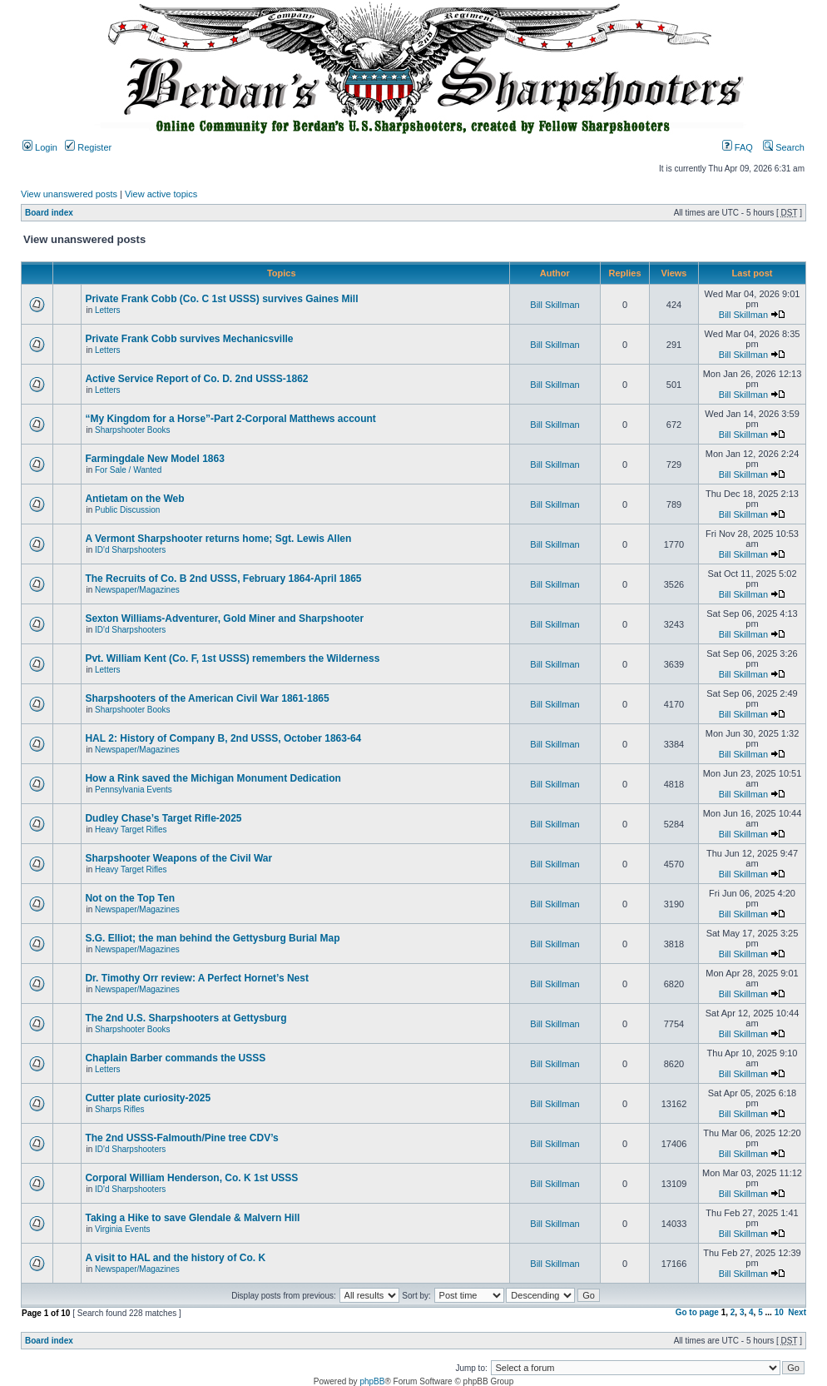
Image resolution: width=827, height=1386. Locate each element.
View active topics (161, 194)
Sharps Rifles (119, 1109)
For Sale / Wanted (128, 469)
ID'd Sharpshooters (130, 549)
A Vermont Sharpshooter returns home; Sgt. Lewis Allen (218, 538)
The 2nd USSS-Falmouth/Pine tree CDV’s (181, 1138)
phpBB (371, 1381)
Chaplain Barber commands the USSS (175, 1058)
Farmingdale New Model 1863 (154, 458)
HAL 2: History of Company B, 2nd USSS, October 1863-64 (223, 738)
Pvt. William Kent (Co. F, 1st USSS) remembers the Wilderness (232, 658)
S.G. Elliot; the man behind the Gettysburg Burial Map (212, 938)
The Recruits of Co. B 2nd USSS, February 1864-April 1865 (223, 578)
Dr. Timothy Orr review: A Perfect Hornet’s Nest (197, 978)
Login (39, 147)
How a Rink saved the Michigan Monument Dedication (212, 778)
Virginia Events (123, 1229)
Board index (49, 212)
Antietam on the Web (134, 498)
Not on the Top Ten (130, 898)
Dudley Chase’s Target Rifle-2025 (163, 818)
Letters (108, 310)
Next (797, 1312)
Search (784, 147)
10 (779, 1312)
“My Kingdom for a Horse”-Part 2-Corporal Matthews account (230, 419)
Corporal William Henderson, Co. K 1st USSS (191, 1178)
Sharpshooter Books (133, 430)
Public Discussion (127, 509)
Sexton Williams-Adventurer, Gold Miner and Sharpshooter (224, 618)
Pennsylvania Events (133, 789)
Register (88, 147)
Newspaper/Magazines (137, 589)
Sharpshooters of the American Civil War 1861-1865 (207, 698)
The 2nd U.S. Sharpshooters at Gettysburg (185, 1018)
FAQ (737, 147)
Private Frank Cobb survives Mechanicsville (189, 339)
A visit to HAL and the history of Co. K (175, 1258)
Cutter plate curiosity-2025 (147, 1098)
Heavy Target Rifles (131, 829)
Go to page (697, 1312)
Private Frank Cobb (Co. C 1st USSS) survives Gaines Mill (221, 299)
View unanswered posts (69, 194)
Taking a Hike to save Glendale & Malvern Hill (192, 1218)
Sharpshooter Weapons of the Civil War (178, 858)
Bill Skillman (554, 305)
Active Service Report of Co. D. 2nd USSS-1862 (196, 379)
